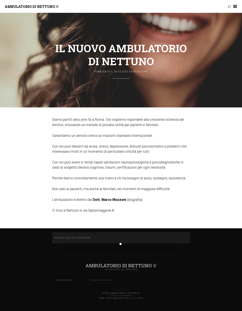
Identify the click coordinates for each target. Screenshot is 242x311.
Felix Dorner (136, 298)
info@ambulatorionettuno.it (101, 280)
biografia (134, 200)
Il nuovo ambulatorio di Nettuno (121, 54)
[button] (236, 6)
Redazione (140, 71)
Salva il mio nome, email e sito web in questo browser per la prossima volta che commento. (121, 248)
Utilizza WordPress (121, 296)
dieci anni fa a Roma (88, 120)
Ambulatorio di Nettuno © (32, 6)
